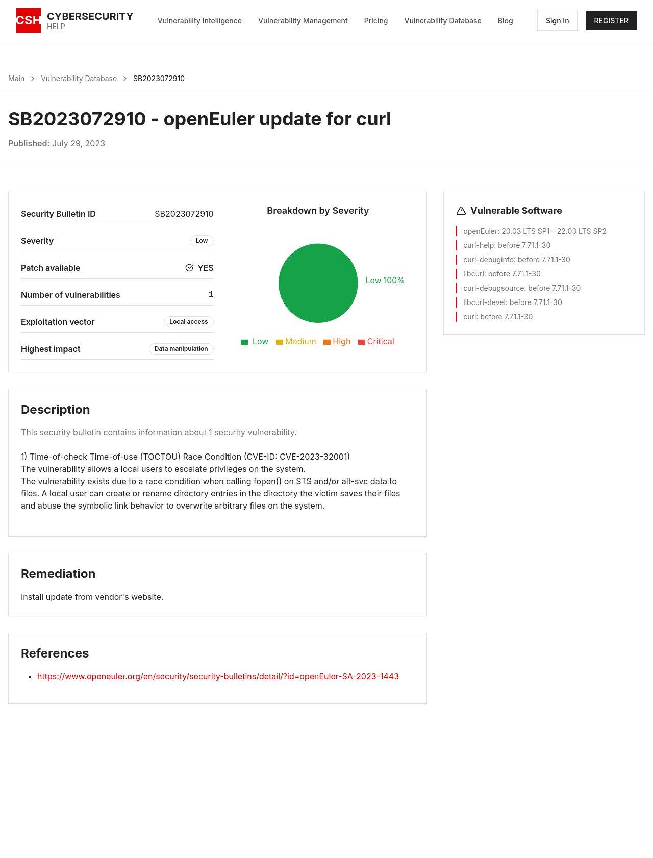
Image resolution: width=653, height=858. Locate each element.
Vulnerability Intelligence (200, 20)
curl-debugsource (493, 288)
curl (469, 316)
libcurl (473, 273)
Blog (505, 20)
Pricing (376, 20)
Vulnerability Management (303, 20)
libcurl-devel (484, 302)
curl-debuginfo (488, 259)
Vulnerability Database (443, 20)
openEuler (480, 230)
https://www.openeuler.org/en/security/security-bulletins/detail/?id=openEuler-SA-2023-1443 (218, 676)
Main (16, 78)
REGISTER (611, 20)
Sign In (557, 20)
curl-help (478, 245)
